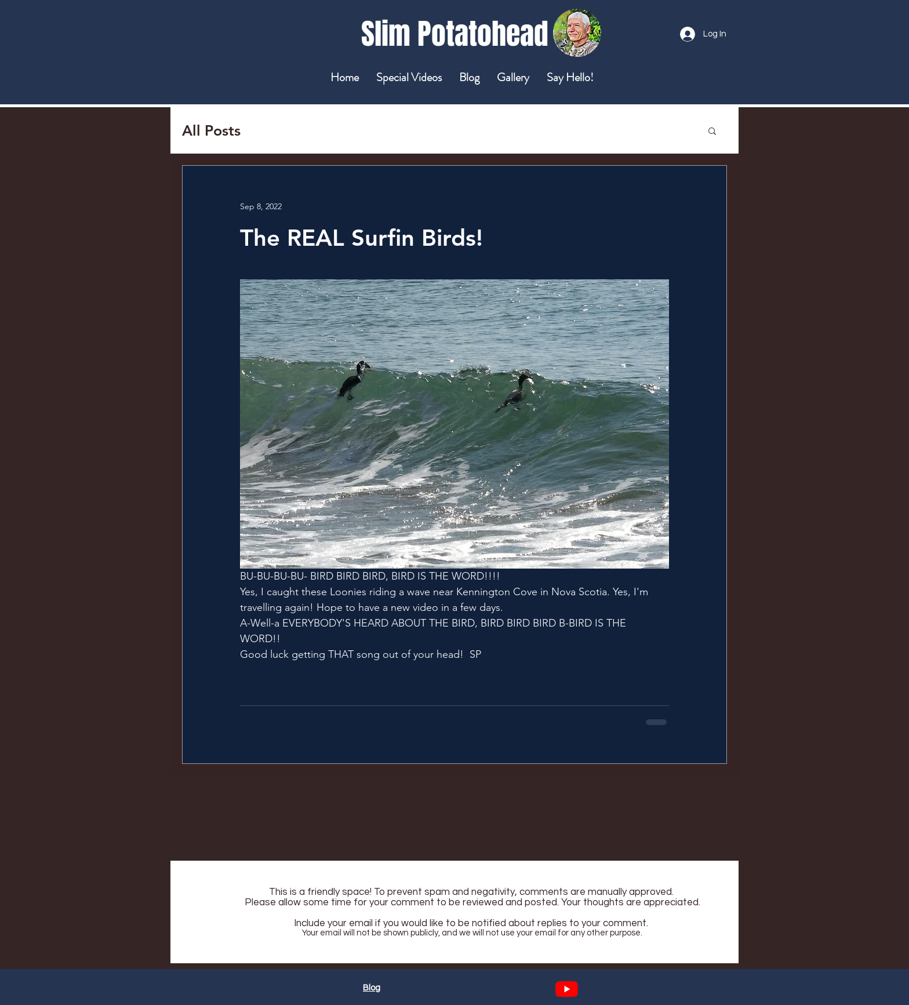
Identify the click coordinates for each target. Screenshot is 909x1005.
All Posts (211, 130)
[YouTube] (566, 989)
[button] (712, 130)
